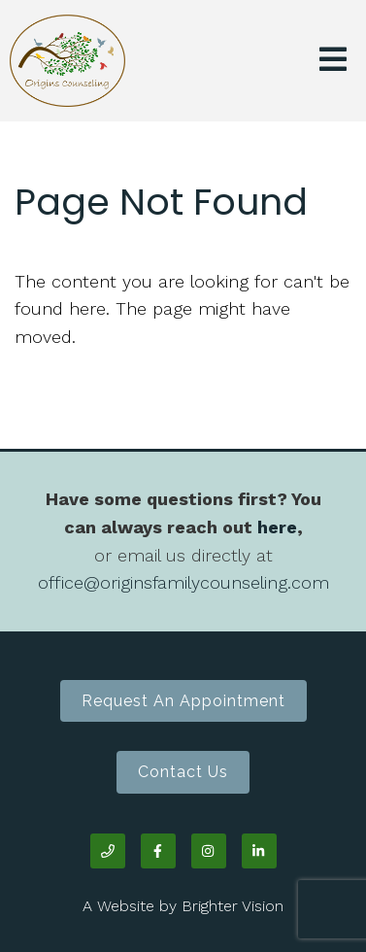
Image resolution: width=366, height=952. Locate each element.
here (277, 527)
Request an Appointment (183, 701)
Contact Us (183, 772)
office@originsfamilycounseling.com (183, 582)
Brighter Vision (232, 906)
